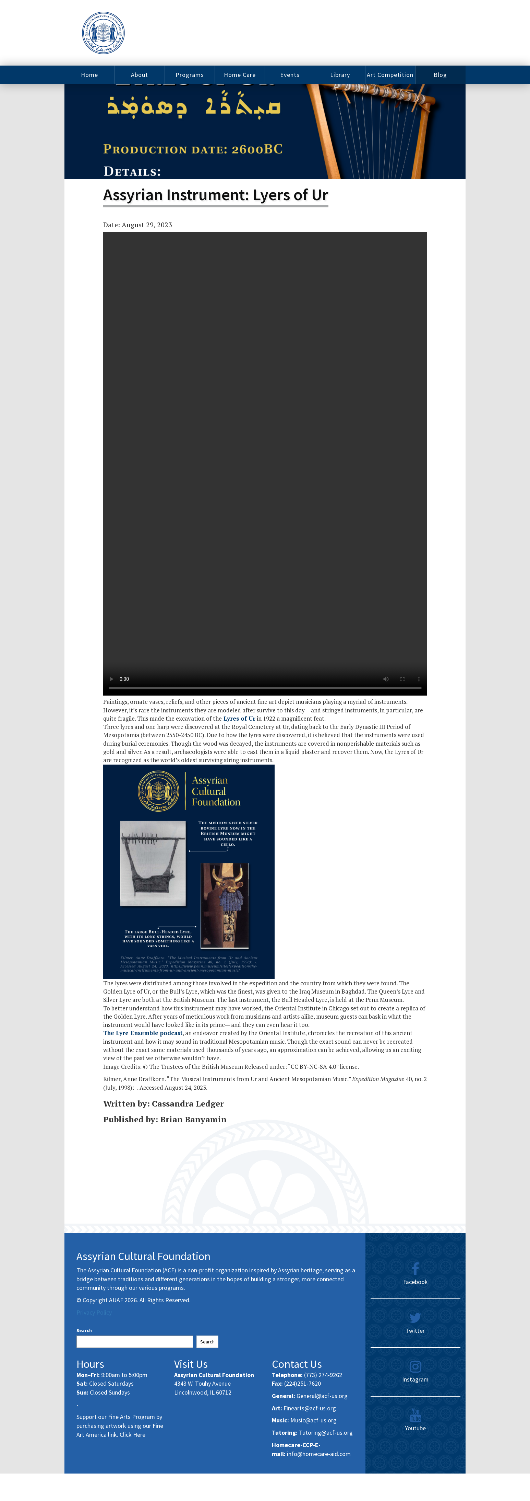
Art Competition (390, 75)
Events (290, 75)
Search (84, 1330)
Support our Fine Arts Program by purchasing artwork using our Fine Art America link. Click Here (119, 1425)
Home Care (240, 75)
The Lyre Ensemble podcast (142, 1033)
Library (340, 75)
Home (89, 75)
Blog (440, 75)
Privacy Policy (94, 1312)
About (139, 75)
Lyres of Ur (238, 718)
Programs (190, 75)
